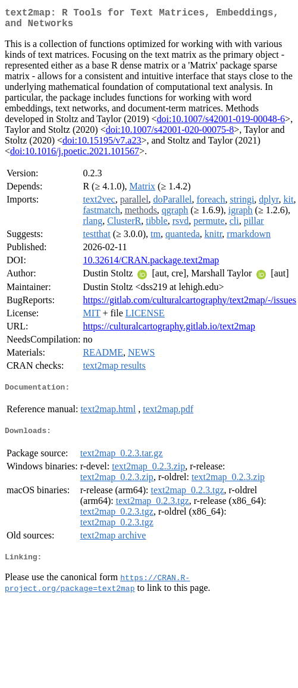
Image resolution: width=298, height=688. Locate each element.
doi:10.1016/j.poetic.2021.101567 (74, 156)
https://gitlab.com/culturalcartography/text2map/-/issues (189, 305)
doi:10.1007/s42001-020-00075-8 (170, 134)
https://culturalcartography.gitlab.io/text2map (169, 331)
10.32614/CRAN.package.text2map (151, 265)
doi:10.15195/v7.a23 (101, 145)
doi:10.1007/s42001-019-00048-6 (221, 124)
